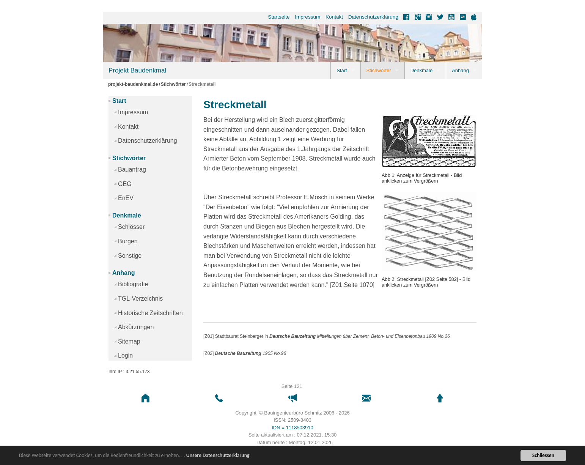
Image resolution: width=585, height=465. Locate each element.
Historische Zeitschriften (150, 313)
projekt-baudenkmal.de (133, 84)
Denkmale (421, 70)
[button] (145, 398)
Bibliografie (133, 284)
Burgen (128, 241)
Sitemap (129, 341)
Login (125, 355)
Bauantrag (132, 169)
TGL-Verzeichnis (140, 298)
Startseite (278, 17)
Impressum (307, 17)
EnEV (126, 198)
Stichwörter (378, 70)
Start (342, 70)
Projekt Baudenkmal (137, 70)
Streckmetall (202, 84)
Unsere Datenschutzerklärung (218, 456)
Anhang (460, 70)
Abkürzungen (136, 327)
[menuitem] (276, 17)
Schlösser (131, 227)
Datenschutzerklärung (373, 17)
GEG (125, 184)
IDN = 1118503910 (292, 427)
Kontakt (334, 17)
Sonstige (130, 255)
